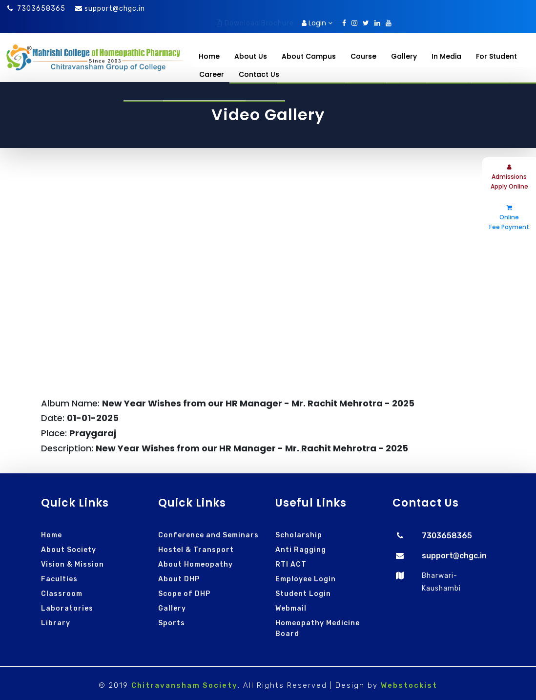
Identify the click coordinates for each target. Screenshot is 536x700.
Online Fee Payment (509, 218)
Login (317, 23)
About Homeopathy (195, 564)
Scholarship (298, 535)
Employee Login (305, 579)
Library (55, 623)
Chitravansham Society (184, 685)
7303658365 (36, 8)
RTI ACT (291, 564)
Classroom (61, 594)
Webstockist (409, 685)
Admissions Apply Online (509, 177)
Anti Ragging (300, 550)
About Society (68, 550)
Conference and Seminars (208, 535)
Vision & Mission (72, 564)
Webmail (291, 608)
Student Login (303, 594)
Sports (171, 623)
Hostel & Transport (196, 550)
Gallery (172, 608)
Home (209, 56)
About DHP (179, 579)
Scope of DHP (184, 594)
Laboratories (67, 608)
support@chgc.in (114, 8)
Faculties (59, 579)
